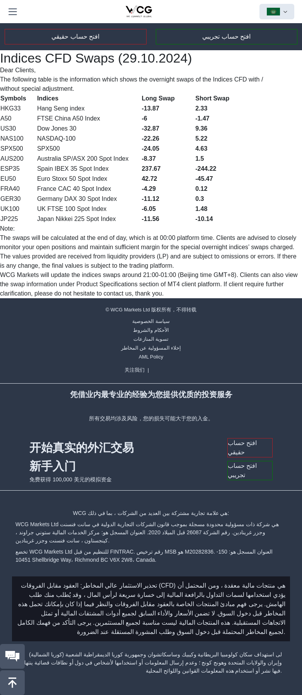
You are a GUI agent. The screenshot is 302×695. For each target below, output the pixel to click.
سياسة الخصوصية (151, 321)
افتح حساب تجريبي (226, 36)
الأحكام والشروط (151, 330)
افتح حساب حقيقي (75, 36)
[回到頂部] (12, 682)
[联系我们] (12, 656)
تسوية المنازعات (151, 339)
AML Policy (151, 357)
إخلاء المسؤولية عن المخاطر (151, 348)
